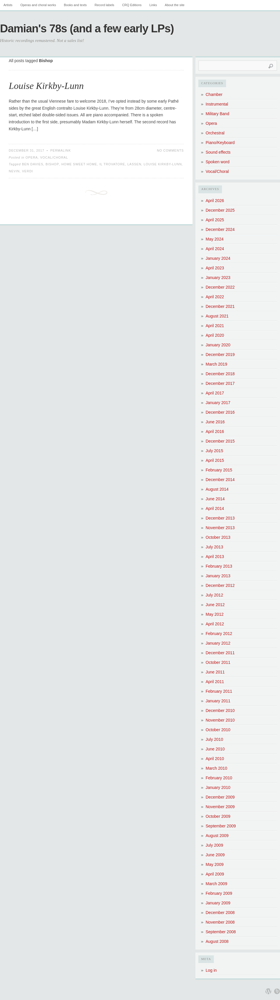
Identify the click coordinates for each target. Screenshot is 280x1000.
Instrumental (217, 104)
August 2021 (217, 316)
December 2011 (220, 652)
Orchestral (215, 133)
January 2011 (218, 701)
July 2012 (214, 595)
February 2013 (219, 566)
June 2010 (215, 749)
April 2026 (215, 200)
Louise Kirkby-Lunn (46, 85)
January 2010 (218, 787)
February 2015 (219, 470)
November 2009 (220, 806)
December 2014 (220, 479)
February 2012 (219, 633)
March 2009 (216, 883)
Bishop (52, 164)
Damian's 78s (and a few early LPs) (87, 28)
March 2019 (216, 364)
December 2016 (220, 412)
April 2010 (215, 758)
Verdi (27, 171)
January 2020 (218, 345)
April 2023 (215, 268)
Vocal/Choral (54, 157)
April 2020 (215, 335)
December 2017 (220, 383)
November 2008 (220, 922)
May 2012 (214, 614)
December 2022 (220, 287)
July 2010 (214, 739)
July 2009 (214, 845)
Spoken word (218, 161)
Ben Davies (32, 164)
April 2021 (215, 325)
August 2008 (217, 941)
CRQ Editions (132, 5)
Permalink (60, 150)
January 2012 (218, 643)
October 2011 (218, 662)
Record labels (104, 5)
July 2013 (214, 547)
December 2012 (220, 585)
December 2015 (220, 441)
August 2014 (217, 489)
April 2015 (215, 460)
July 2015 (214, 450)
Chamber (214, 94)
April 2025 (215, 219)
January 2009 (218, 903)
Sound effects (218, 152)
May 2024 (214, 239)
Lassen (134, 164)
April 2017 (215, 393)
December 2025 (220, 210)
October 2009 (218, 816)
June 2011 (215, 672)
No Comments (170, 150)
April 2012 (215, 624)
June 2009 (215, 854)
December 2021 (220, 306)
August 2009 (217, 835)
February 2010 (219, 778)
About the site (174, 5)
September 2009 (221, 826)
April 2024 (215, 248)
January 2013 (218, 575)
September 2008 (221, 931)
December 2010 (220, 710)
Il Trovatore (112, 164)
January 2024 (218, 258)
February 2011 (219, 691)
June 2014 (215, 499)
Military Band (217, 113)
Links (153, 5)
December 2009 (220, 797)
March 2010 (216, 768)
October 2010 (218, 729)
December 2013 (220, 518)
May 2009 (214, 864)
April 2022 (215, 296)
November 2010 (220, 720)
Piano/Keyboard (220, 142)
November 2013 (220, 527)
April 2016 (215, 431)
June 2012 (215, 604)
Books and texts (75, 5)
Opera (31, 157)
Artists (8, 5)
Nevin (14, 171)
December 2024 (220, 229)
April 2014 (215, 508)
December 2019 (220, 354)
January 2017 (218, 402)
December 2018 (220, 373)
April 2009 (215, 874)
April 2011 (215, 681)
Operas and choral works (38, 5)
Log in (211, 970)
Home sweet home (79, 164)
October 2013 (218, 537)
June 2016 (215, 422)
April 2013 (215, 556)
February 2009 (219, 893)
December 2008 (220, 912)
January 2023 (218, 277)
